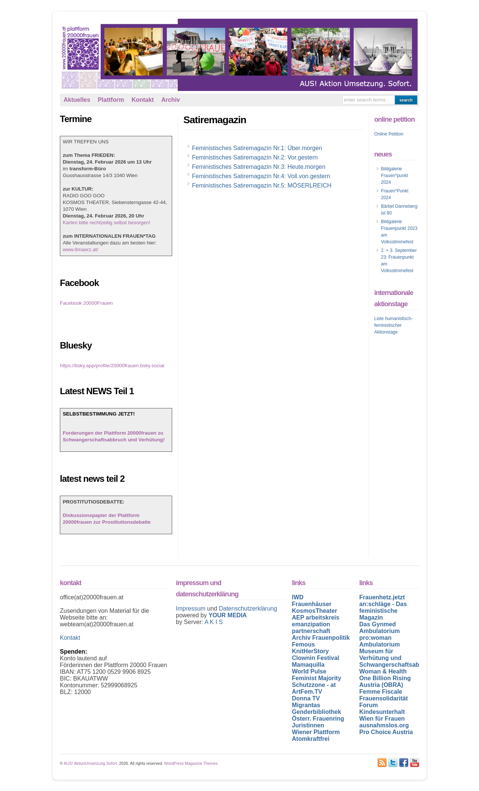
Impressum (191, 608)
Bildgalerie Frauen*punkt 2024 (394, 175)
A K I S (213, 622)
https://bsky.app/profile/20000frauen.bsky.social (112, 365)
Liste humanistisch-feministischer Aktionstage (393, 325)
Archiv (170, 100)
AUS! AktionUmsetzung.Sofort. (91, 763)
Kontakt (142, 100)
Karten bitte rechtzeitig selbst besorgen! (106, 222)
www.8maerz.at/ (80, 249)
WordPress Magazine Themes (191, 763)
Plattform (111, 100)
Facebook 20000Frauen (86, 303)
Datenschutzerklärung (248, 608)
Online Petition (388, 134)
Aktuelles (77, 100)
